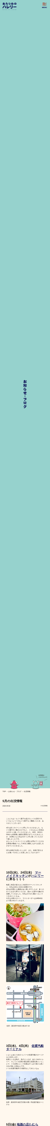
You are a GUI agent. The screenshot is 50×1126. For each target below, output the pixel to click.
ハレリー (37, 875)
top (4, 791)
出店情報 (27, 791)
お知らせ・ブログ (14, 791)
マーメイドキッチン (23, 874)
